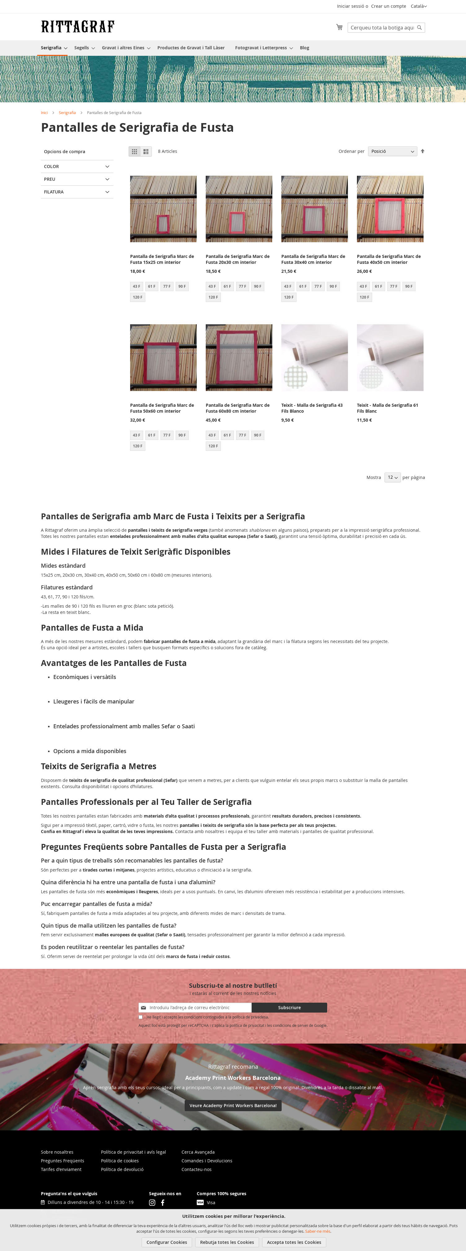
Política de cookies (120, 1161)
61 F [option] (152, 286)
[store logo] (78, 26)
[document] (234, 1230)
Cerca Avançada (198, 1152)
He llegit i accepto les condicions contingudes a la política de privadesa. (208, 1016)
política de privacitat (247, 1025)
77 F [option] (167, 286)
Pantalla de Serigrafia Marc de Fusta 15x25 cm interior (162, 259)
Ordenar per (352, 151)
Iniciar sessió (350, 6)
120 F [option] (138, 297)
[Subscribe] (289, 1008)
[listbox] (163, 293)
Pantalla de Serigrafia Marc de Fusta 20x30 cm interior (238, 259)
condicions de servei (290, 1025)
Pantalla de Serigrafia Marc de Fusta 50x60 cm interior (162, 408)
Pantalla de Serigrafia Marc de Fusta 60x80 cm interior (238, 408)
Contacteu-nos (197, 1169)
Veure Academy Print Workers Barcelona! (233, 1105)
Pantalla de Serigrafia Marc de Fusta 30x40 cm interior (313, 259)
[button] (419, 6)
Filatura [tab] (54, 192)
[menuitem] (52, 48)
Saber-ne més (317, 1231)
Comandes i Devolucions (207, 1161)
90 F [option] (182, 286)
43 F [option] (136, 286)
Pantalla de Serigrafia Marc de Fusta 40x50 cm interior (389, 259)
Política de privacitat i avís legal (133, 1152)
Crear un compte (388, 6)
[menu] (233, 48)
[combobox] (386, 28)
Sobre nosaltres (57, 1152)
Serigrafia (67, 112)
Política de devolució (122, 1169)
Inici (44, 112)
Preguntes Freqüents (62, 1161)
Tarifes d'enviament (61, 1169)
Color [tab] (51, 166)
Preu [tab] (49, 179)
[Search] (419, 28)
